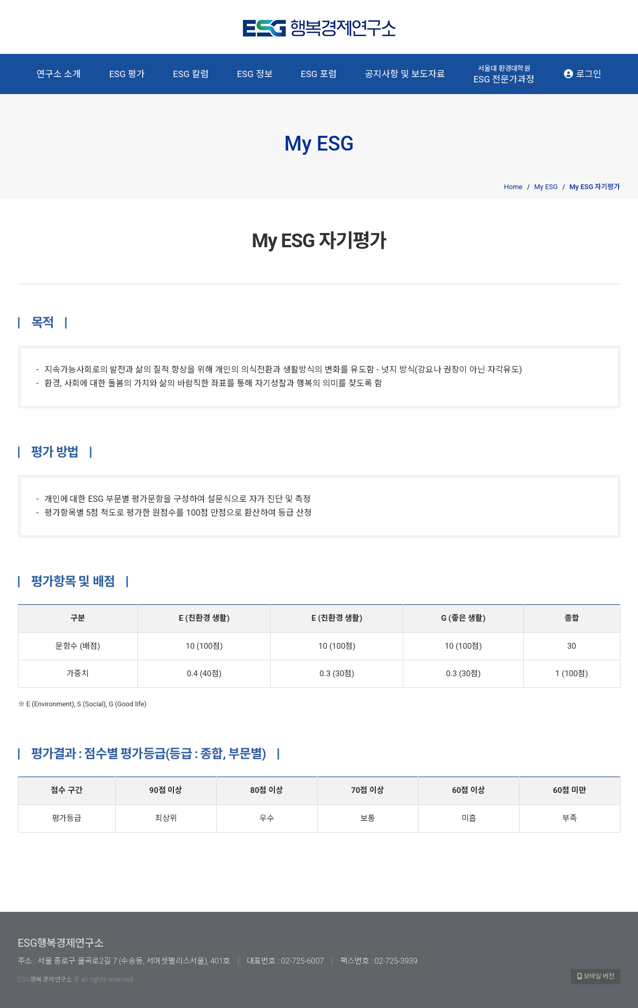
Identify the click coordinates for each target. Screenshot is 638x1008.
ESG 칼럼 (191, 74)
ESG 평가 (127, 74)
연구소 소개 (58, 74)
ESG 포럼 (319, 74)
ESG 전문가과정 (504, 74)
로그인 (582, 74)
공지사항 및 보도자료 (405, 74)
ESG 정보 (255, 74)
